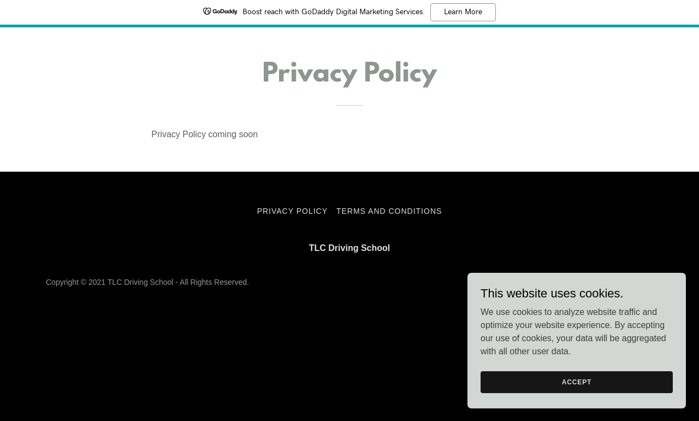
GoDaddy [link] (637, 282)
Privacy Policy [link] (292, 211)
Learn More (463, 12)
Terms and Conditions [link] (389, 211)
